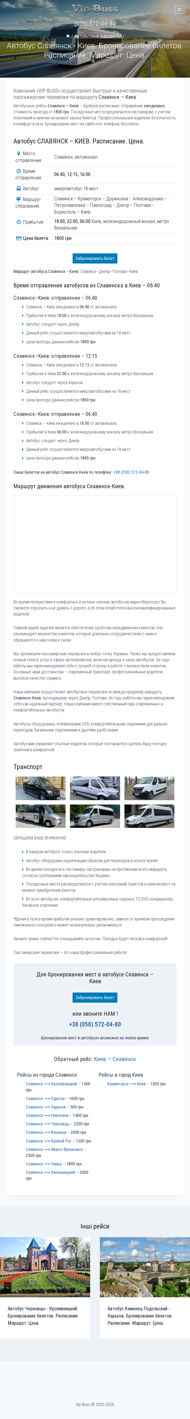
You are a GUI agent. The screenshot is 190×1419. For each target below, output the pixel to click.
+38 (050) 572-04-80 (131, 474)
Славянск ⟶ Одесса (45, 1100)
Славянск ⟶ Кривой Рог (48, 1143)
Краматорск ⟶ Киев (126, 1085)
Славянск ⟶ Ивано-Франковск (54, 1151)
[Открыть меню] (179, 10)
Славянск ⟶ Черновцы (47, 1125)
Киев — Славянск (115, 1061)
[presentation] (45, 1269)
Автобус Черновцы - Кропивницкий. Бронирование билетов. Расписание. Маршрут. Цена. (43, 1318)
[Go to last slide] (8, 1290)
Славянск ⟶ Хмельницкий (50, 1174)
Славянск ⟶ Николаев (47, 1117)
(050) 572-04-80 (95, 25)
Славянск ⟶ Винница (46, 1134)
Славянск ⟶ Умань (44, 1166)
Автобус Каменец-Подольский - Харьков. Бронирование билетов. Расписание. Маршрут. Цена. (140, 1318)
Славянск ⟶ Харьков (46, 1109)
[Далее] (182, 1290)
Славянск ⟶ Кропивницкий (51, 1085)
